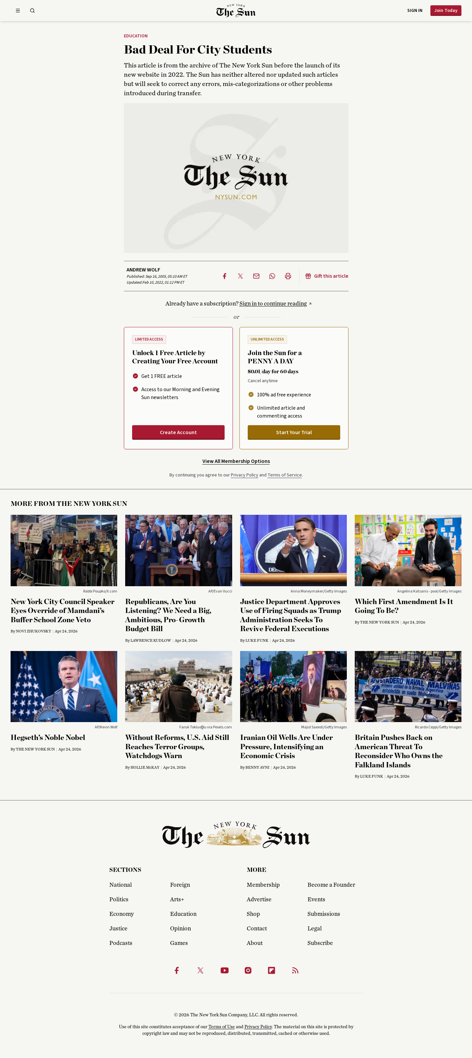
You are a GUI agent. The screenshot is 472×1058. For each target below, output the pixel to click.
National (120, 885)
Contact (257, 929)
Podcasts (120, 943)
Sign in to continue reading (273, 304)
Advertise (259, 900)
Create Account (178, 432)
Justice (118, 929)
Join (445, 10)
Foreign (180, 885)
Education (136, 36)
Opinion (180, 929)
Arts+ (177, 900)
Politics (118, 900)
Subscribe (320, 943)
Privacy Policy (244, 475)
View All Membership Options (236, 461)
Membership (263, 885)
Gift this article (326, 276)
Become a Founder (331, 885)
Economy (121, 914)
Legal (315, 929)
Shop (253, 914)
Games (179, 943)
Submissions (324, 914)
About (255, 943)
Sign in (414, 10)
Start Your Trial (294, 432)
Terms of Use (221, 1027)
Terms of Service (285, 475)
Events (316, 900)
